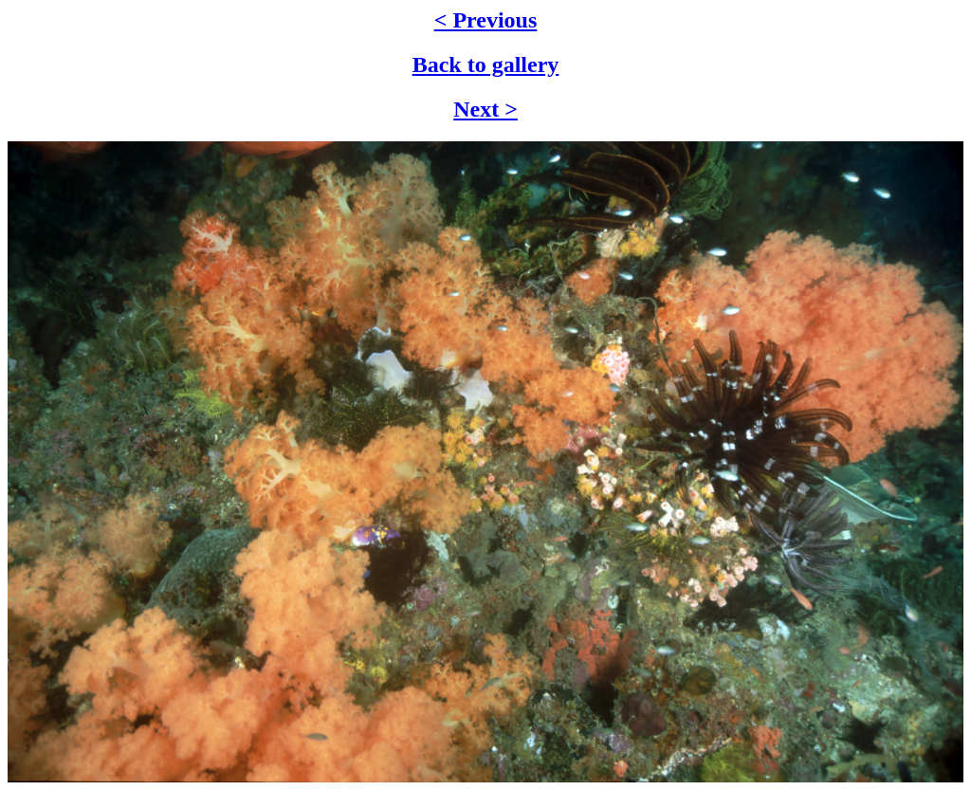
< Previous (486, 20)
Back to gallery (485, 64)
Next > (485, 109)
